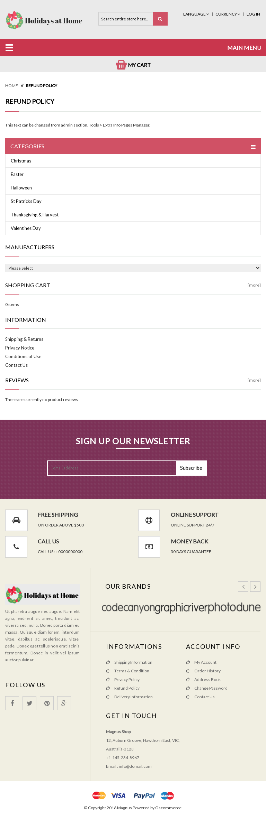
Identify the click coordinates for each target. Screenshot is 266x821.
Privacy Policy (123, 679)
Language (196, 14)
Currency (228, 14)
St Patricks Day (26, 201)
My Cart (133, 65)
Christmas (21, 161)
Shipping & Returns (24, 339)
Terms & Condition (127, 670)
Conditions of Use (23, 356)
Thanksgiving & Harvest (35, 214)
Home (11, 85)
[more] (254, 285)
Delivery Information (129, 696)
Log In (253, 14)
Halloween (21, 187)
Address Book (203, 679)
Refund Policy (41, 85)
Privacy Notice (19, 348)
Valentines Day (26, 228)
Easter (17, 174)
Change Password (207, 688)
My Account (201, 662)
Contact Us (16, 365)
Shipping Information (129, 662)
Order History (203, 670)
